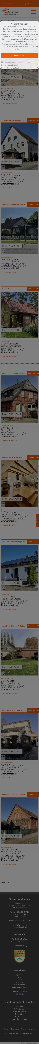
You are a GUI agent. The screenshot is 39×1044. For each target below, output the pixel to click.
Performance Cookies (13, 68)
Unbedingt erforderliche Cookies (17, 62)
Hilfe (22, 49)
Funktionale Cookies (12, 65)
